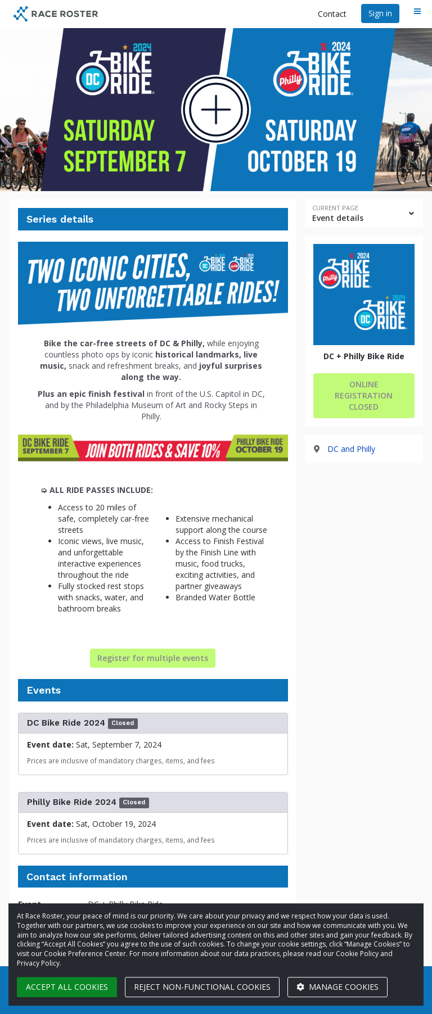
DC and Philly (351, 448)
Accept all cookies (67, 986)
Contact (332, 13)
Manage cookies (337, 986)
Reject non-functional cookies (202, 986)
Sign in (380, 13)
